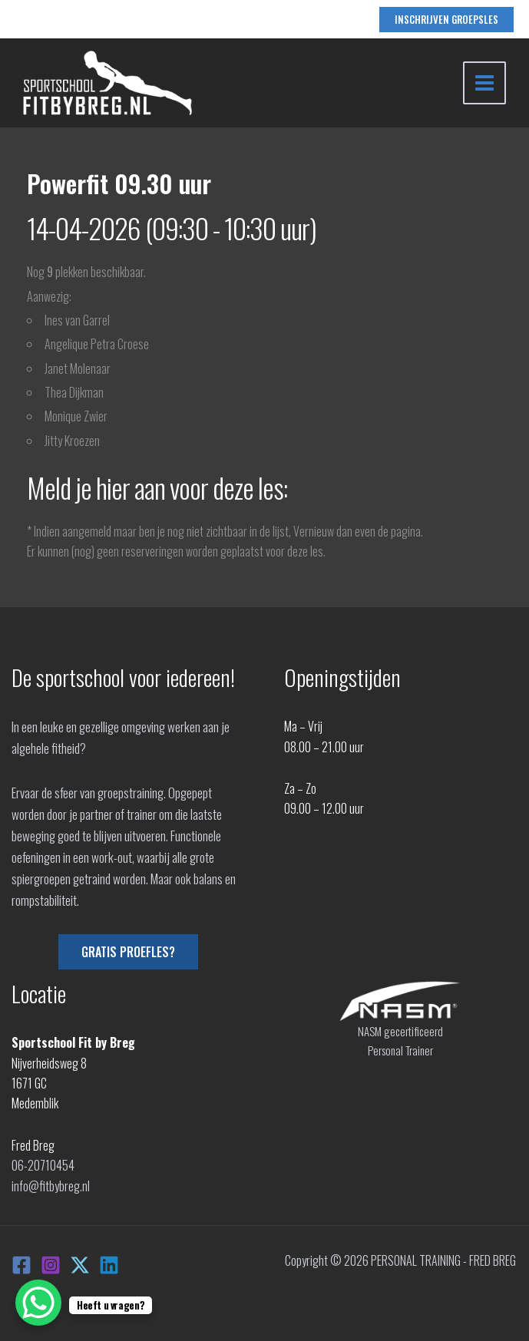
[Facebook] (21, 1265)
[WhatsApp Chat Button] (38, 1303)
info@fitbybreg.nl (51, 1186)
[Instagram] (51, 1265)
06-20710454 (43, 1165)
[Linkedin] (109, 1265)
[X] (80, 1265)
